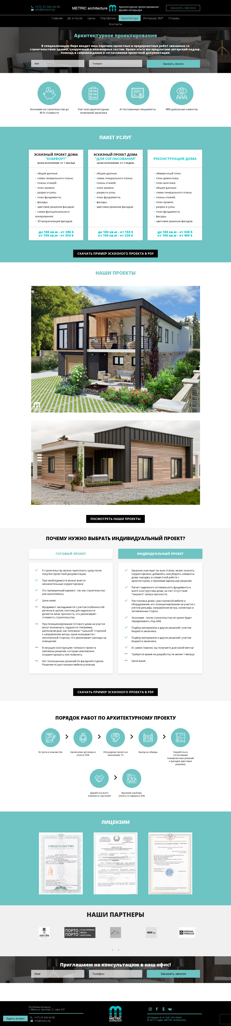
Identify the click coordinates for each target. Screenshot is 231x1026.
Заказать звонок (183, 8)
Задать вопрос (15, 1018)
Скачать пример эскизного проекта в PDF (115, 254)
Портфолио (108, 18)
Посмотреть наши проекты (115, 526)
